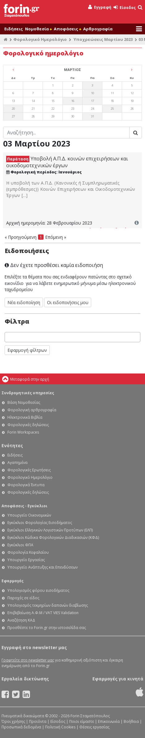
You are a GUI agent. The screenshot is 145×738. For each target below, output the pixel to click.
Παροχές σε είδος (23, 597)
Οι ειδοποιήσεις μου (67, 302)
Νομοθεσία (38, 29)
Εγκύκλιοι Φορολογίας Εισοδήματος (39, 522)
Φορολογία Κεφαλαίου (28, 552)
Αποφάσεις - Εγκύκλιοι (24, 506)
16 (72, 101)
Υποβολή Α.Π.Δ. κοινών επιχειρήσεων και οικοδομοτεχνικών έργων (67, 162)
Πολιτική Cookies (60, 727)
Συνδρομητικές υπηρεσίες (28, 392)
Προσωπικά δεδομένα (21, 727)
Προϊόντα (37, 721)
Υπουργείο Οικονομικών (29, 515)
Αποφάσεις (67, 29)
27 (13, 116)
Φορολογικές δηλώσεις (28, 424)
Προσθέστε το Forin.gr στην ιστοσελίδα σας (46, 627)
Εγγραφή (99, 7)
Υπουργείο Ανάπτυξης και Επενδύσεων (42, 567)
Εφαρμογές (12, 580)
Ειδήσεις (13, 29)
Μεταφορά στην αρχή (29, 379)
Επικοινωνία (109, 721)
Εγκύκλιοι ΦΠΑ (20, 545)
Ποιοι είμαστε (81, 721)
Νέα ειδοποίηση (23, 302)
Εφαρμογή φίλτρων (27, 350)
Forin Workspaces (23, 432)
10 (92, 93)
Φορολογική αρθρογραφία (31, 410)
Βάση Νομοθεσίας (23, 402)
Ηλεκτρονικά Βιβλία (24, 417)
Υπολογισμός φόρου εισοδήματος (38, 590)
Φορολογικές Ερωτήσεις (29, 470)
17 (92, 101)
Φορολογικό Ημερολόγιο (40, 39)
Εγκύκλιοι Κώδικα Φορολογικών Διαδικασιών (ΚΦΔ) (53, 537)
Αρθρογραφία (98, 29)
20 (13, 109)
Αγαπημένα (17, 462)
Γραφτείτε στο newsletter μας (28, 660)
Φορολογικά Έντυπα (26, 484)
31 (92, 116)
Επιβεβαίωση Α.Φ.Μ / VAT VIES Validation (43, 612)
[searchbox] (8, 337)
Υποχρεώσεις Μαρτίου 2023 (103, 39)
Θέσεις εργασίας (94, 727)
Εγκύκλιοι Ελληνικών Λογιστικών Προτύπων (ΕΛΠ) (50, 530)
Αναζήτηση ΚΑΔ (21, 620)
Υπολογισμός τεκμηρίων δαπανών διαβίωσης (47, 605)
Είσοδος (124, 7)
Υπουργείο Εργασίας (26, 559)
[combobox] (72, 337)
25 (112, 109)
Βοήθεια (131, 721)
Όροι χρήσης (13, 721)
